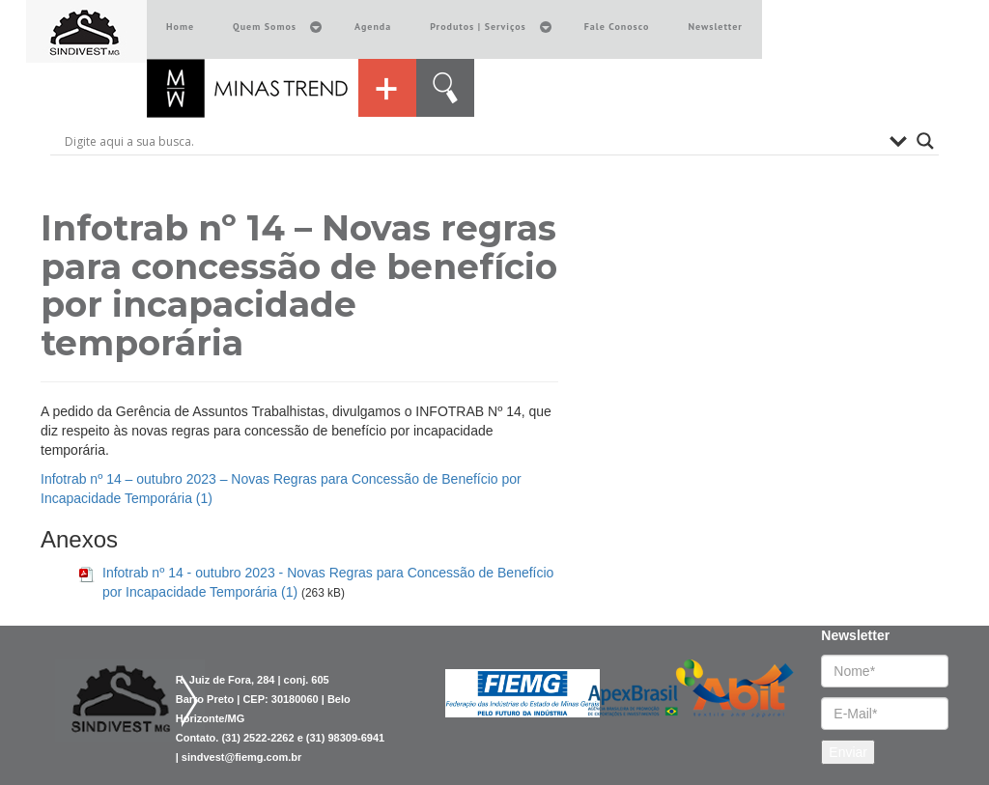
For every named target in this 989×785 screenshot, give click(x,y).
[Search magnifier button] (925, 140)
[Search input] (472, 140)
